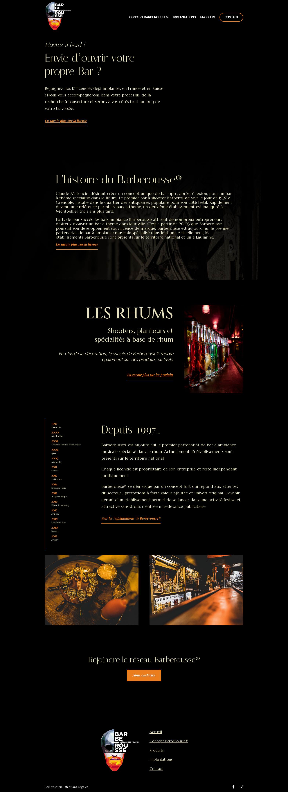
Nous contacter (144, 675)
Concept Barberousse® (148, 17)
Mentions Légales (76, 787)
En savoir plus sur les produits (150, 375)
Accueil (156, 732)
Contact (231, 17)
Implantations (184, 17)
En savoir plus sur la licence (66, 121)
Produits (207, 17)
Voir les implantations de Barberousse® (131, 518)
